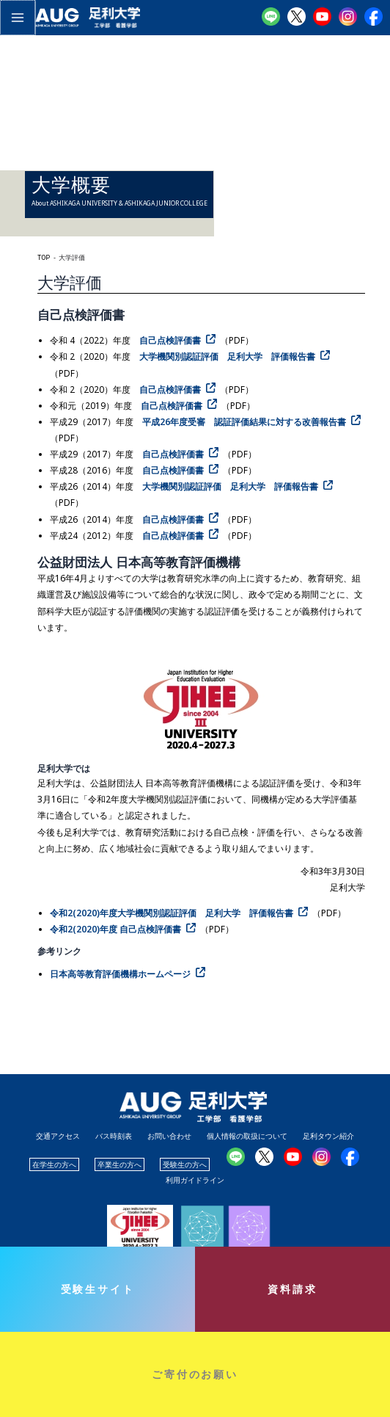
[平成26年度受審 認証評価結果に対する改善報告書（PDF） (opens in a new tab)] (253, 421)
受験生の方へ (185, 1164)
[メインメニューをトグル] (17, 17)
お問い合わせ (169, 1136)
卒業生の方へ (119, 1164)
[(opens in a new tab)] (181, 912)
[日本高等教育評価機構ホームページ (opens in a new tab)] (130, 973)
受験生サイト (98, 1289)
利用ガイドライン (195, 1180)
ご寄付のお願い (195, 1374)
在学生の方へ (54, 1164)
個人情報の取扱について (247, 1136)
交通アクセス (58, 1136)
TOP (43, 257)
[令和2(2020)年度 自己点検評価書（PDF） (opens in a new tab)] (125, 929)
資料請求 (292, 1289)
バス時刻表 (113, 1136)
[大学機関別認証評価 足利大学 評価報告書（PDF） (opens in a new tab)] (236, 356)
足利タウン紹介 (328, 1136)
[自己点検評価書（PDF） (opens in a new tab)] (179, 340)
